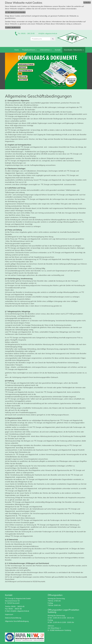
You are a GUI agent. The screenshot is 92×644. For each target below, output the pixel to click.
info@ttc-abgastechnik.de (47, 33)
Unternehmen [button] (45, 50)
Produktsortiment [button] (29, 50)
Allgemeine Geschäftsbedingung (17, 621)
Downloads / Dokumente (74, 50)
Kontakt (58, 50)
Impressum (9, 614)
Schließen (87, 2)
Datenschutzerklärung (13, 618)
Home (16, 50)
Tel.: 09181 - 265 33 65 (26, 33)
